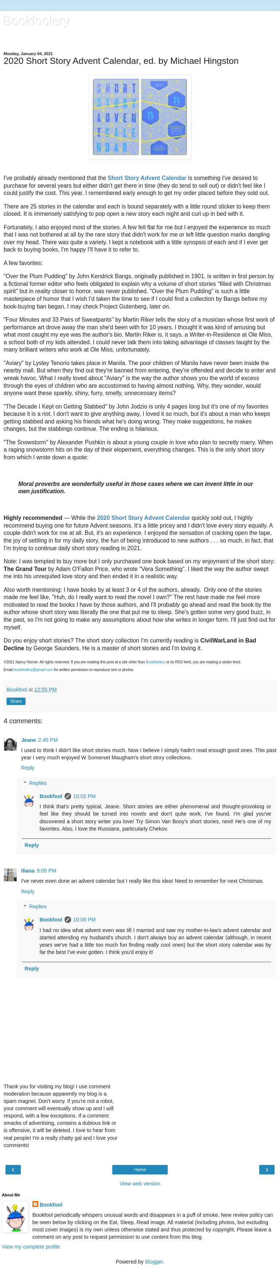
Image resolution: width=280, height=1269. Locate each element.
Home (140, 1169)
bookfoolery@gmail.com (33, 670)
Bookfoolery (37, 21)
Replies (38, 783)
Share (16, 701)
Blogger (154, 1262)
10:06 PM (84, 920)
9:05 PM (47, 871)
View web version (140, 1183)
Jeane (28, 740)
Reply (28, 768)
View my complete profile (31, 1247)
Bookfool (50, 796)
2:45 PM (48, 740)
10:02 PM (84, 796)
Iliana (28, 871)
